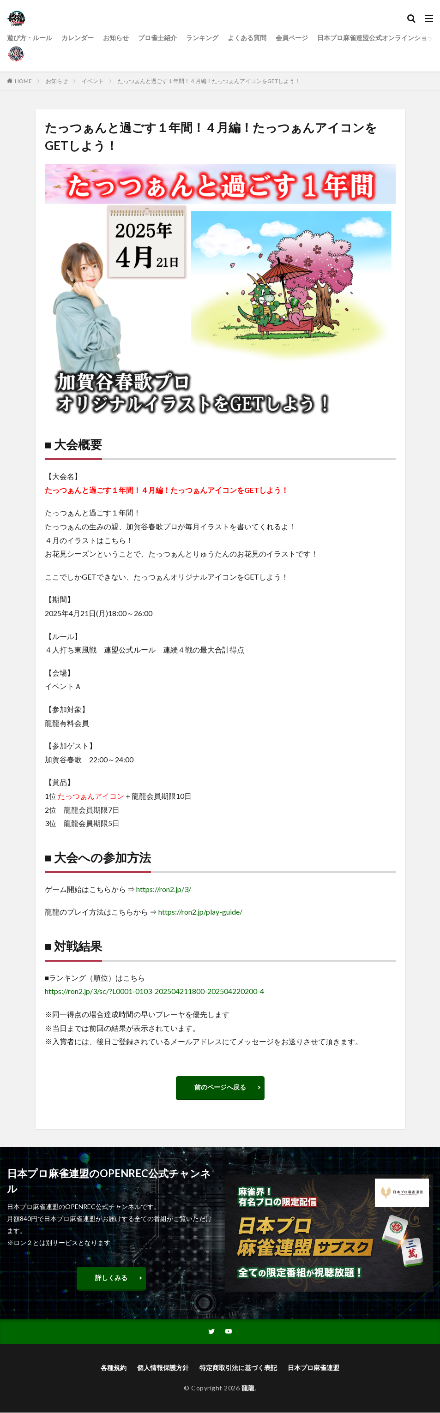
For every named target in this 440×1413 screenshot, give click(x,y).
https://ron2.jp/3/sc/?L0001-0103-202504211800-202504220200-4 (154, 991)
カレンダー (77, 38)
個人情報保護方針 (163, 1368)
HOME (23, 81)
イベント (93, 81)
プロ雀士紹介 (157, 38)
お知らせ (116, 38)
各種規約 (114, 1368)
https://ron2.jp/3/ (163, 889)
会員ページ (292, 38)
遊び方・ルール (29, 38)
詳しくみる (111, 1277)
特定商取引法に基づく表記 (238, 1368)
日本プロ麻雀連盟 (313, 1368)
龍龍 (248, 1388)
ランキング (202, 38)
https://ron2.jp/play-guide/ (200, 911)
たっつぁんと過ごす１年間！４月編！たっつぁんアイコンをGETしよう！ (209, 81)
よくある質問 (247, 38)
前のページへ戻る (220, 1087)
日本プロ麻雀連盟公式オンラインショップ (378, 38)
